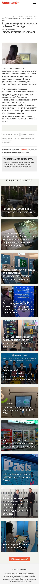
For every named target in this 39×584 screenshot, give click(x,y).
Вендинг (6, 334)
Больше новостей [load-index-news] (19, 559)
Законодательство (11, 404)
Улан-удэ (31, 134)
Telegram (24, 150)
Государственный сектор (10, 134)
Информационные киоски (16, 18)
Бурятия (23, 134)
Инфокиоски (6, 142)
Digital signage (9, 300)
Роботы (6, 206)
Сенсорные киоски (27, 138)
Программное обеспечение (14, 233)
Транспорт (7, 367)
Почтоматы (7, 471)
